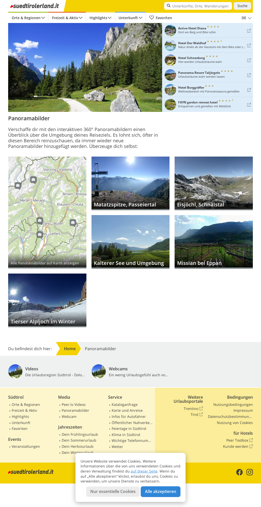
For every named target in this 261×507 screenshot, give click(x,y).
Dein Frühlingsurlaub (80, 434)
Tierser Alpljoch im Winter (47, 300)
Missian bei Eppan (214, 242)
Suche (242, 6)
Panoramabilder (75, 410)
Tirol (197, 414)
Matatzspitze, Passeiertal (131, 183)
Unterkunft (128, 17)
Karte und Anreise (127, 410)
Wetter (117, 446)
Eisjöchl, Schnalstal (214, 183)
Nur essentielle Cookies (113, 491)
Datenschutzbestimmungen (230, 416)
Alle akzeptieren (160, 491)
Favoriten (160, 18)
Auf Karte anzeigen (47, 212)
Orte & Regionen (26, 17)
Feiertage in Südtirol (129, 428)
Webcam (69, 416)
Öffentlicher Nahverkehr (132, 422)
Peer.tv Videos (74, 404)
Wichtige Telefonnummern (132, 440)
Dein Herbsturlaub (78, 446)
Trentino (193, 408)
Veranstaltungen (26, 446)
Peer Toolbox (239, 440)
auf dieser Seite (144, 471)
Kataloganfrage (125, 404)
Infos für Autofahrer (129, 416)
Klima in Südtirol (126, 434)
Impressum (243, 410)
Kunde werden (238, 446)
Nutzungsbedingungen (233, 404)
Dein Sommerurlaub (79, 440)
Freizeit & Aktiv (65, 17)
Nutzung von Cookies (235, 422)
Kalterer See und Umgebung (131, 242)
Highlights (98, 17)
